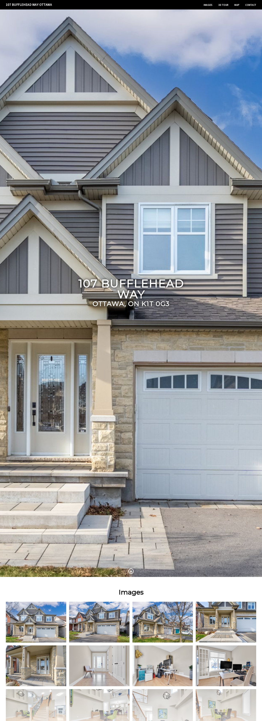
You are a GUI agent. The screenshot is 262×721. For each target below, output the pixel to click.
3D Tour (223, 5)
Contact (250, 5)
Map (236, 5)
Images (208, 5)
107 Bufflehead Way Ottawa (29, 5)
